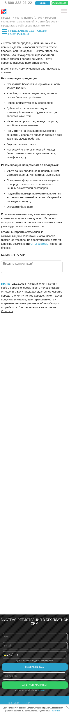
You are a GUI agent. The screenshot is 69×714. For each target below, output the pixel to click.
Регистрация (59, 3)
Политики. (55, 711)
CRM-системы (39, 243)
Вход (43, 3)
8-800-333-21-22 (18, 3)
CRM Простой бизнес (28, 11)
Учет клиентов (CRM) (29, 17)
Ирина (5, 283)
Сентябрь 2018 (48, 21)
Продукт (6, 17)
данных (41, 690)
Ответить (7, 311)
